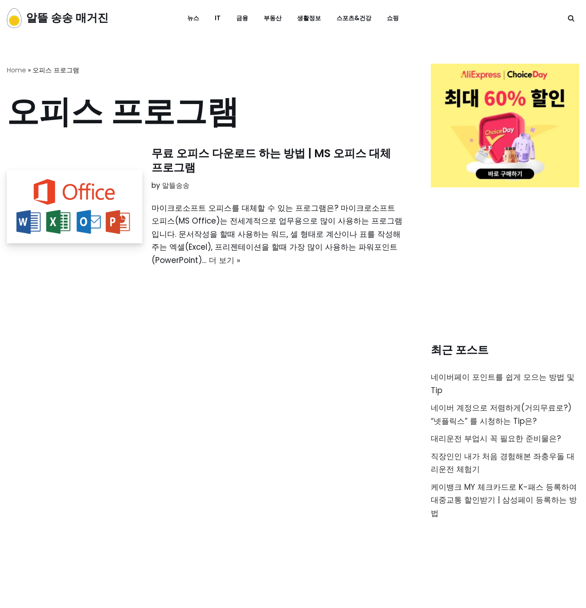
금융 (239, 18)
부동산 (271, 18)
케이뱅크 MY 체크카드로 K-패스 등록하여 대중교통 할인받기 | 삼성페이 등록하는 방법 (504, 501)
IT (214, 18)
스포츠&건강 (355, 18)
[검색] (571, 18)
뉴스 (189, 18)
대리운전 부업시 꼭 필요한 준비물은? (496, 439)
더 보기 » (225, 261)
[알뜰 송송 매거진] (58, 18)
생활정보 (309, 18)
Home (16, 70)
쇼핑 (396, 18)
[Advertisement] (505, 267)
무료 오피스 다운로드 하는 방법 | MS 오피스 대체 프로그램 (271, 160)
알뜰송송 (176, 186)
